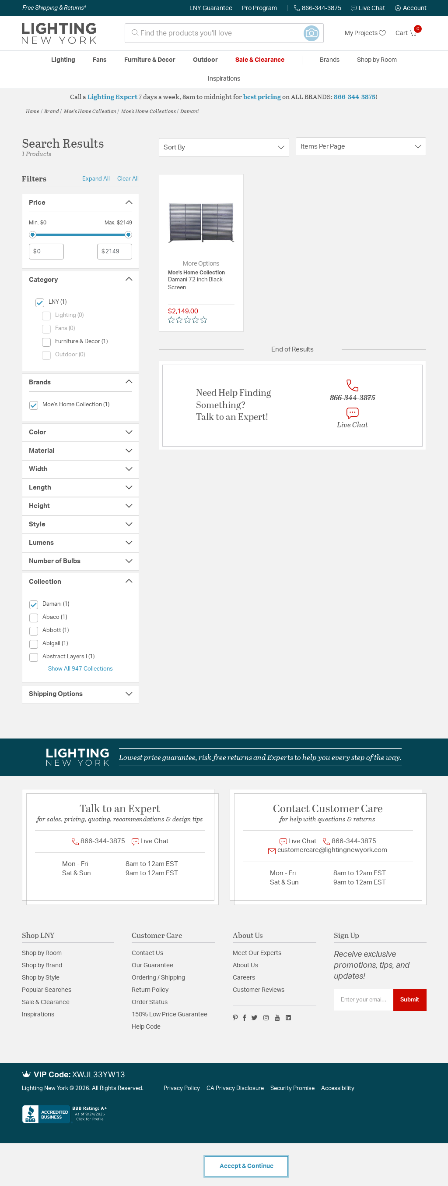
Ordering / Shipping (158, 978)
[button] (411, 8)
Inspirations (38, 1015)
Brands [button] (330, 60)
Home (32, 111)
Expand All (96, 179)
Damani (189, 111)
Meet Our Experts (257, 953)
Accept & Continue (246, 1166)
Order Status (150, 1002)
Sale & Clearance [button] (259, 60)
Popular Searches (46, 990)
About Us (245, 965)
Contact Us (147, 953)
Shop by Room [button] (377, 60)
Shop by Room (42, 953)
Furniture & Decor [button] (149, 60)
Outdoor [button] (205, 60)
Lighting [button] (63, 60)
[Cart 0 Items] (411, 33)
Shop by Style (41, 978)
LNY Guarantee (210, 8)
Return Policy (150, 990)
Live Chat (368, 8)
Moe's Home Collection (90, 111)
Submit (409, 1000)
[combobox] (224, 33)
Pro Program (259, 8)
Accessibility (337, 1088)
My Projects (365, 33)
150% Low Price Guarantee (169, 1015)
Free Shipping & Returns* (54, 8)
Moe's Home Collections (148, 111)
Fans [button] (100, 60)
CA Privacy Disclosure (235, 1088)
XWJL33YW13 (98, 1075)
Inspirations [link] (224, 79)
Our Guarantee (152, 965)
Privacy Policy (182, 1088)
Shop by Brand (42, 965)
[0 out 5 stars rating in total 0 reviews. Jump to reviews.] (189, 320)
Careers (244, 978)
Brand (51, 111)
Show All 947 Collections (80, 669)
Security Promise (292, 1088)
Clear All (128, 179)
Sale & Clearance (46, 1002)
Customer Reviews (258, 990)
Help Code (146, 1027)
